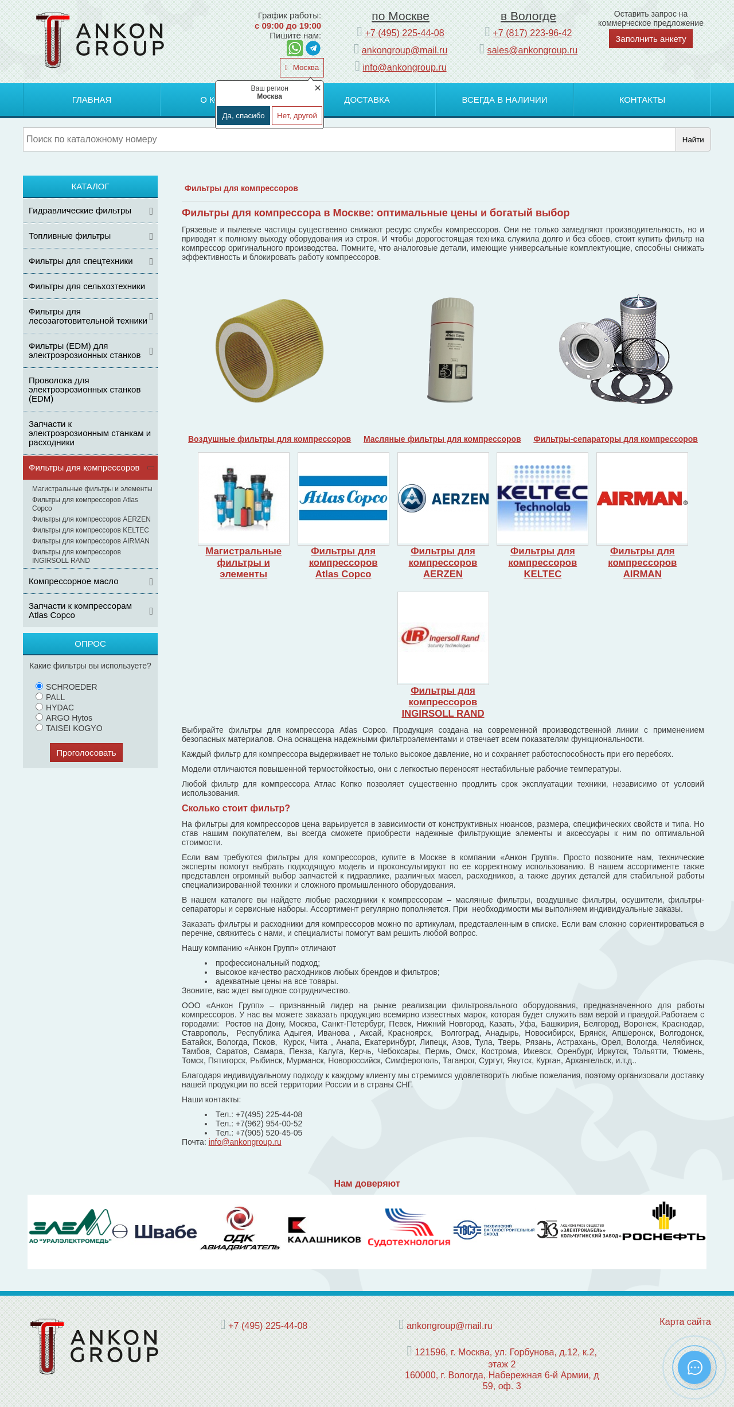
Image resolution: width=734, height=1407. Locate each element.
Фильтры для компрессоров (84, 467)
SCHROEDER (66, 686)
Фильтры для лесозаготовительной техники (88, 315)
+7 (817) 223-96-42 (532, 33)
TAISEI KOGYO (69, 728)
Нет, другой (297, 115)
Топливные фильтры (70, 235)
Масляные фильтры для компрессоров (442, 439)
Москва (305, 67)
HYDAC (55, 707)
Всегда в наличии (504, 99)
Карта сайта (685, 1321)
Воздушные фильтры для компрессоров (269, 439)
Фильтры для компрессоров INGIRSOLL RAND (76, 556)
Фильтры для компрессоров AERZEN (91, 519)
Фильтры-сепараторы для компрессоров (616, 439)
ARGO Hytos (64, 717)
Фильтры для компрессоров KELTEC (90, 530)
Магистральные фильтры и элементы (92, 489)
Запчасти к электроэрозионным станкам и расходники (90, 433)
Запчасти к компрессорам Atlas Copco (80, 610)
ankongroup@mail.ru (405, 50)
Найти (693, 139)
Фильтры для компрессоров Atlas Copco (85, 504)
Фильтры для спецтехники (81, 261)
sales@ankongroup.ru (532, 50)
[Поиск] (349, 139)
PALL (50, 697)
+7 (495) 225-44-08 (404, 33)
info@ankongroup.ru (405, 67)
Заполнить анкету (650, 39)
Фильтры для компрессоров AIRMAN (91, 541)
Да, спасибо (243, 115)
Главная (92, 99)
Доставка (366, 99)
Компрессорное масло (74, 581)
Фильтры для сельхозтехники (87, 286)
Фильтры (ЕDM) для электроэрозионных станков (84, 350)
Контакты (642, 99)
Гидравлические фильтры (80, 210)
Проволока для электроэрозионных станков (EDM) (84, 389)
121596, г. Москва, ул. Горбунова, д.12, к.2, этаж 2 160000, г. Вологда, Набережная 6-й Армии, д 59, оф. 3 (502, 1369)
